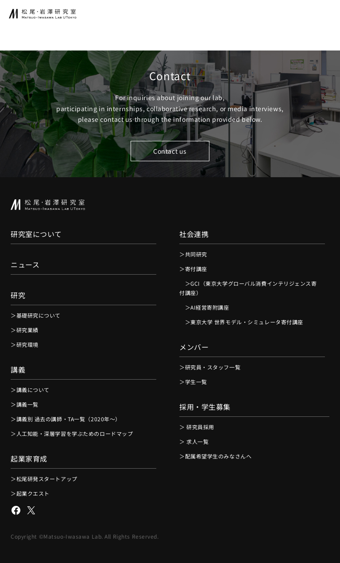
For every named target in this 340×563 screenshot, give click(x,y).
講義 (18, 369)
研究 (18, 295)
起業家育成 (29, 458)
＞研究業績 (25, 330)
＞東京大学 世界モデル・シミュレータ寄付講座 (241, 322)
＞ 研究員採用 (196, 427)
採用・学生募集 (205, 406)
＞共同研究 (193, 254)
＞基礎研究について (36, 315)
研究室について (36, 234)
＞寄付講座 (193, 268)
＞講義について (30, 389)
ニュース (25, 264)
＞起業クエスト (30, 493)
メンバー (194, 347)
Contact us (170, 151)
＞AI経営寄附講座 (204, 307)
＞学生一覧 (193, 381)
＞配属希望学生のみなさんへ (215, 456)
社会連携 (194, 234)
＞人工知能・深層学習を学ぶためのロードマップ (72, 433)
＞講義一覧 (25, 404)
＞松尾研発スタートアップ (44, 478)
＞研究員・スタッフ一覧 (209, 367)
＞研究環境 (25, 344)
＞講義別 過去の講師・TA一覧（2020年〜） (66, 419)
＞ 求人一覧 (194, 441)
